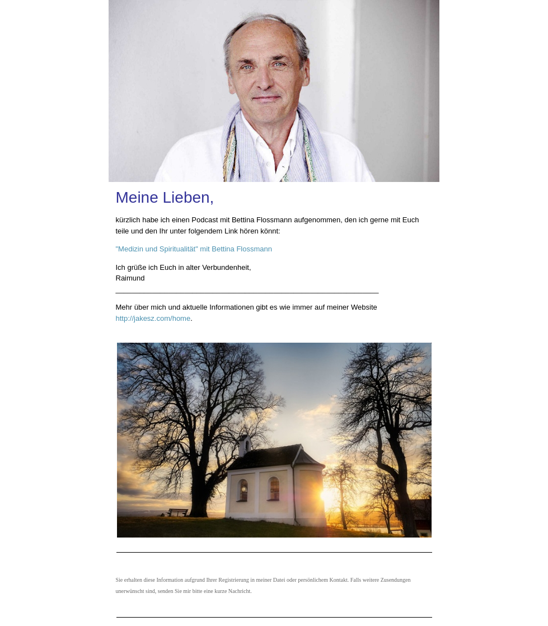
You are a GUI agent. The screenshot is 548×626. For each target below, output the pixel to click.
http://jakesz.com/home (153, 318)
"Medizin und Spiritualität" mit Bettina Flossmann (194, 249)
